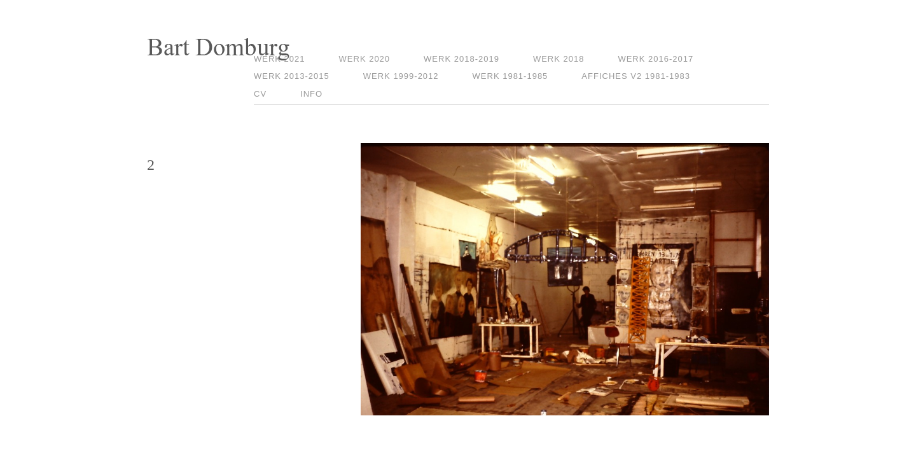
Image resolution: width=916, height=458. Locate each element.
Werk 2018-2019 (461, 59)
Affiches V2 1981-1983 (635, 76)
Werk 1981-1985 (510, 76)
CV (260, 94)
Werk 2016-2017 (655, 59)
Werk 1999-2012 (401, 76)
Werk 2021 (279, 59)
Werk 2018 (559, 59)
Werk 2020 (365, 59)
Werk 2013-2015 (292, 76)
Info (311, 94)
